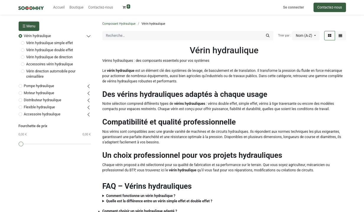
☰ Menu (28, 26)
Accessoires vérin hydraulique (49, 64)
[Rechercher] (267, 35)
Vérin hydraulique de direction (49, 57)
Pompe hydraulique (39, 86)
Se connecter (293, 7)
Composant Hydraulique (119, 24)
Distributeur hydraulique (42, 100)
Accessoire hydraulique (42, 114)
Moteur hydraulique (39, 93)
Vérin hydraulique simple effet (49, 43)
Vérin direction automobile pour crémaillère (51, 74)
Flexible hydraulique (39, 107)
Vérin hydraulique (37, 36)
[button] (306, 35)
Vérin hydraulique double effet (49, 50)
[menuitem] (59, 7)
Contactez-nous (329, 7)
